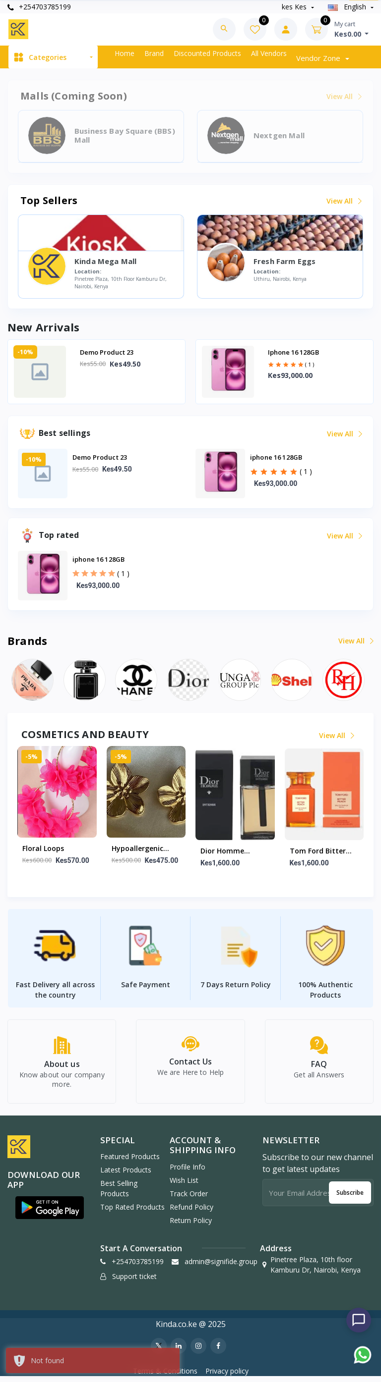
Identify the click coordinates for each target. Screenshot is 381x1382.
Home (124, 53)
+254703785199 (39, 6)
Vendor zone (319, 58)
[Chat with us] (358, 1320)
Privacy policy (227, 1376)
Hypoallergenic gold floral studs (141, 849)
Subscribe (350, 1198)
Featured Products (130, 1162)
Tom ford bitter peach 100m (318, 851)
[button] (49, 1213)
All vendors (269, 53)
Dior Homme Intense (222, 851)
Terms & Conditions (165, 1376)
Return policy (191, 1225)
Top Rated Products (132, 1212)
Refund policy (191, 1212)
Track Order (189, 1199)
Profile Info (187, 1172)
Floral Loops (43, 848)
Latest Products (125, 1175)
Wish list (184, 1185)
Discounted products (207, 53)
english (348, 6)
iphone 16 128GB (293, 352)
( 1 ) (309, 364)
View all (343, 201)
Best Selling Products (118, 1194)
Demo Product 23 (106, 352)
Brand (154, 53)
